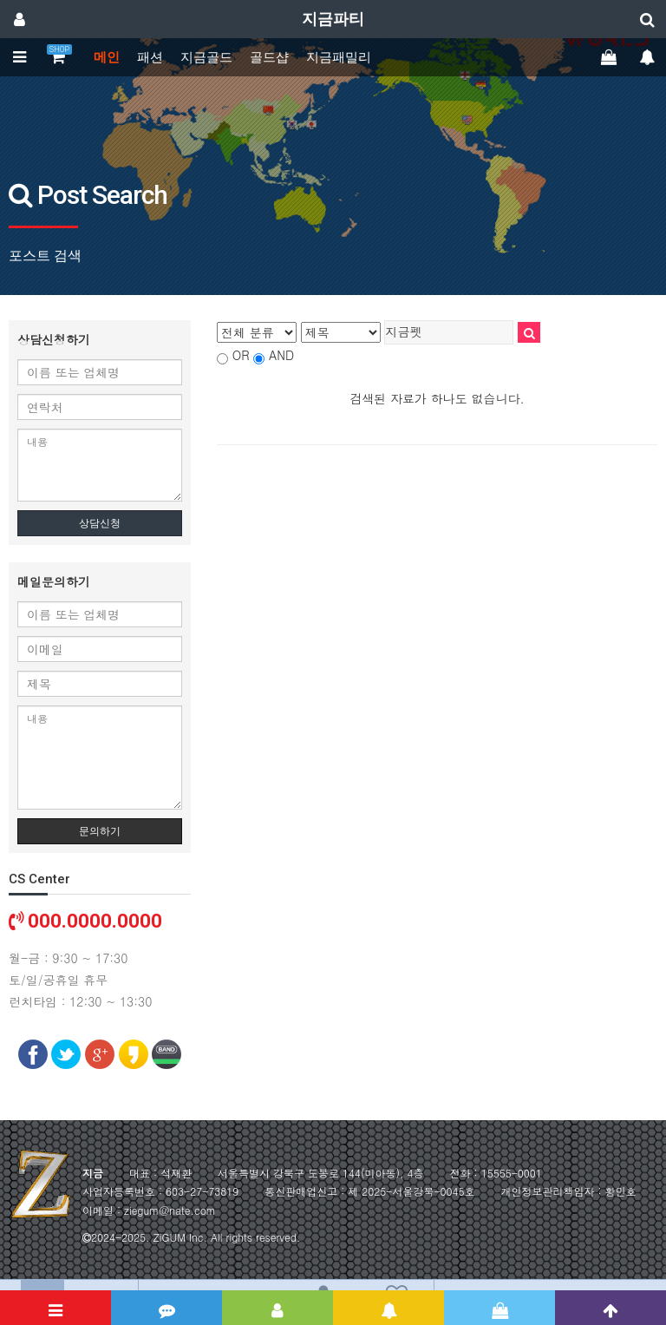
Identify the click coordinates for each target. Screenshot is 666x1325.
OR (241, 355)
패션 (150, 57)
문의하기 (100, 831)
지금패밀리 (338, 57)
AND (281, 355)
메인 (107, 57)
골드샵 (269, 57)
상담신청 (100, 523)
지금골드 (206, 57)
